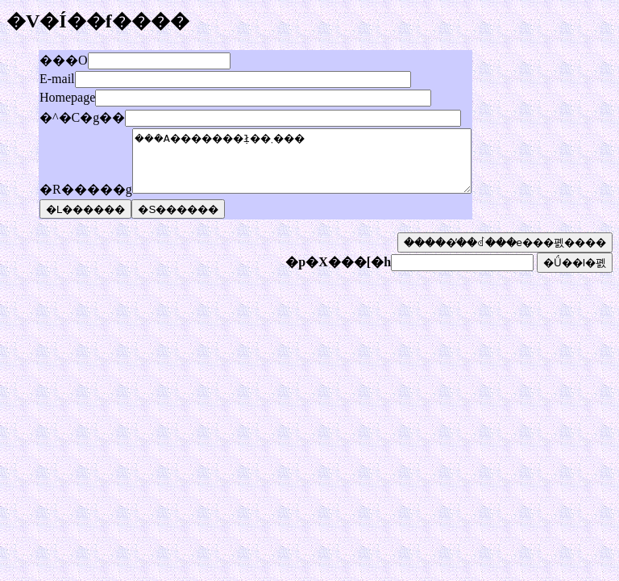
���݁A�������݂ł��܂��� (322, 167)
